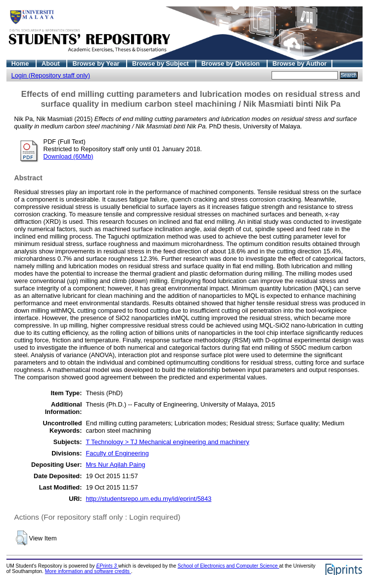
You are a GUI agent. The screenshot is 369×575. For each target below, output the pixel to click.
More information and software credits (88, 571)
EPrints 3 (107, 566)
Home (21, 63)
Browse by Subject (161, 63)
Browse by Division (231, 63)
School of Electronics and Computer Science (228, 566)
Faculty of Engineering (117, 453)
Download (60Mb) (68, 156)
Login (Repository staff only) (50, 75)
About (52, 63)
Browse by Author (300, 63)
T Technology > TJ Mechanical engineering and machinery (167, 442)
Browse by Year (96, 63)
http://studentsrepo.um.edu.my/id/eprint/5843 (148, 498)
